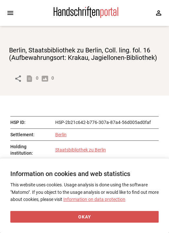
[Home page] (86, 16)
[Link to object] (18, 78)
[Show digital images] (46, 78)
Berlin (61, 134)
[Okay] (84, 217)
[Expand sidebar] (10, 13)
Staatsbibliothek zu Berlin (80, 149)
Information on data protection (94, 199)
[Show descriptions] (30, 78)
